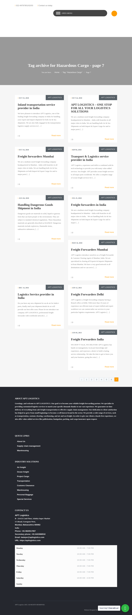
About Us (21, 441)
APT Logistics (55, 97)
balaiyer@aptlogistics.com (32, 537)
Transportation (23, 481)
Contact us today (45, 5)
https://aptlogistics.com (30, 540)
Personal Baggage (25, 495)
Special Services (24, 499)
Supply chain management (28, 446)
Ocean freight (23, 472)
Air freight (21, 467)
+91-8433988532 (39, 534)
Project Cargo (23, 476)
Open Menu (67, 13)
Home (57, 72)
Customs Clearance (25, 485)
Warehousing (23, 450)
